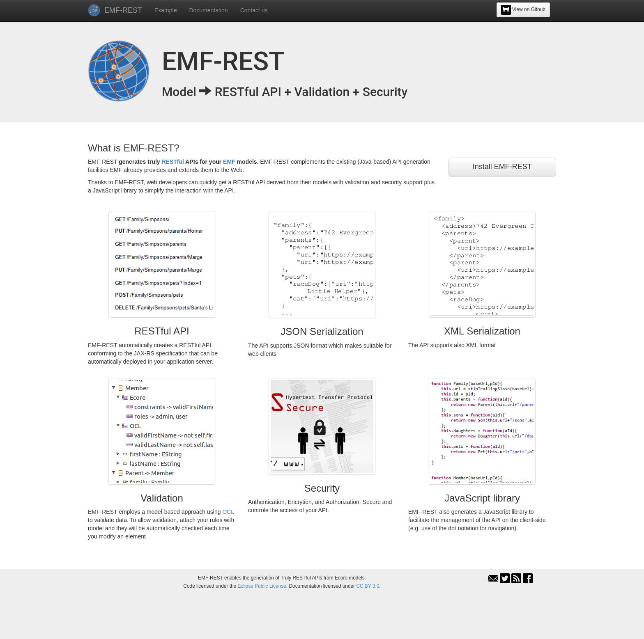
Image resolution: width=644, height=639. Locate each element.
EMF (229, 161)
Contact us (254, 10)
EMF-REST (123, 10)
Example (165, 10)
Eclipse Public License (262, 586)
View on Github (523, 10)
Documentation (208, 10)
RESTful (172, 161)
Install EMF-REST (502, 167)
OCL (228, 511)
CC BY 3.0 (367, 586)
